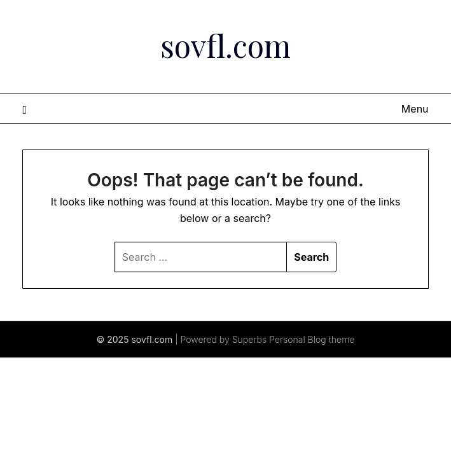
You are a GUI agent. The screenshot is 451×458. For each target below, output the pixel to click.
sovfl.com (225, 45)
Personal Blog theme (311, 339)
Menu (415, 108)
